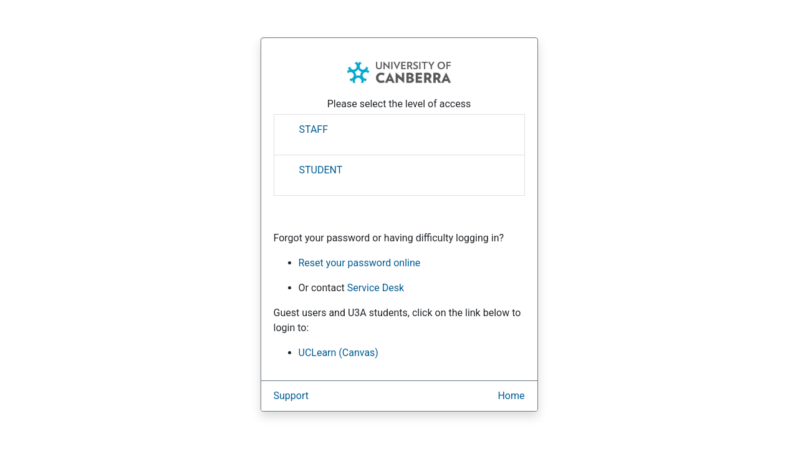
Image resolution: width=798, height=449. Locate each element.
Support (291, 396)
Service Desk (375, 288)
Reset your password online (360, 263)
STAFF (314, 129)
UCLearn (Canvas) (338, 353)
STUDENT (321, 170)
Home (511, 396)
